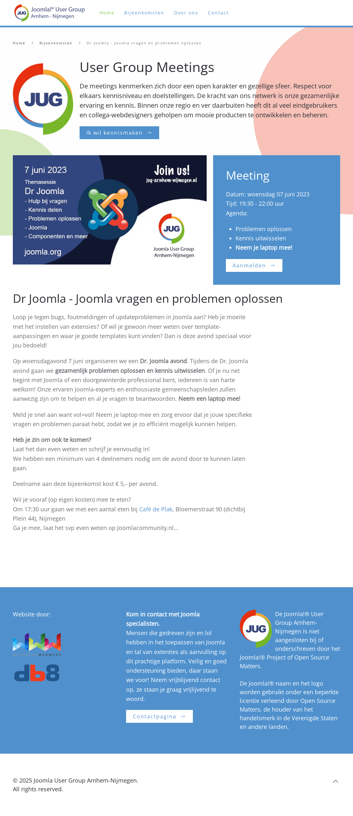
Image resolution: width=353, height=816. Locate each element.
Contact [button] (218, 13)
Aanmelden (254, 265)
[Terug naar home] (51, 13)
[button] (335, 781)
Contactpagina (159, 716)
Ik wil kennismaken (119, 132)
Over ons (186, 13)
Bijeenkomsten (144, 13)
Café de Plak (155, 509)
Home (107, 13)
